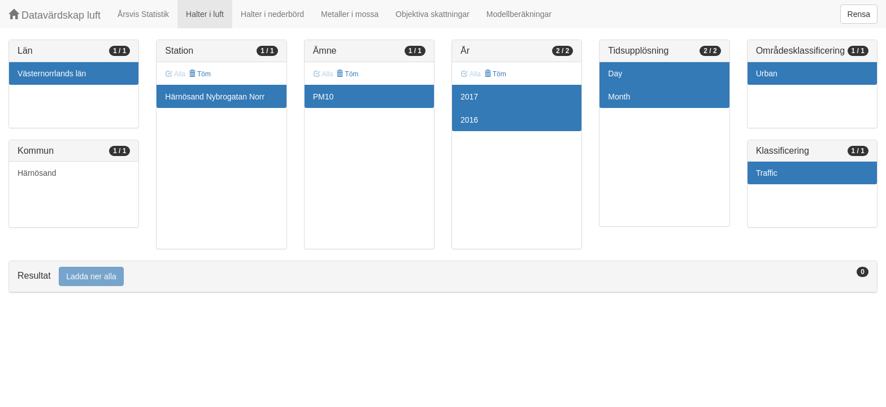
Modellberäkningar (519, 14)
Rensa (859, 14)
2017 (469, 96)
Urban (767, 73)
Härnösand (37, 172)
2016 (469, 119)
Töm (200, 74)
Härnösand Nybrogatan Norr (214, 96)
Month (619, 96)
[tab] (443, 276)
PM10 (323, 96)
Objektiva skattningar (433, 14)
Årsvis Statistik (143, 14)
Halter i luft (205, 14)
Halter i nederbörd (272, 14)
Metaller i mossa (350, 14)
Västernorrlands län (52, 73)
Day (615, 73)
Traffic (767, 172)
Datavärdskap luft (54, 15)
